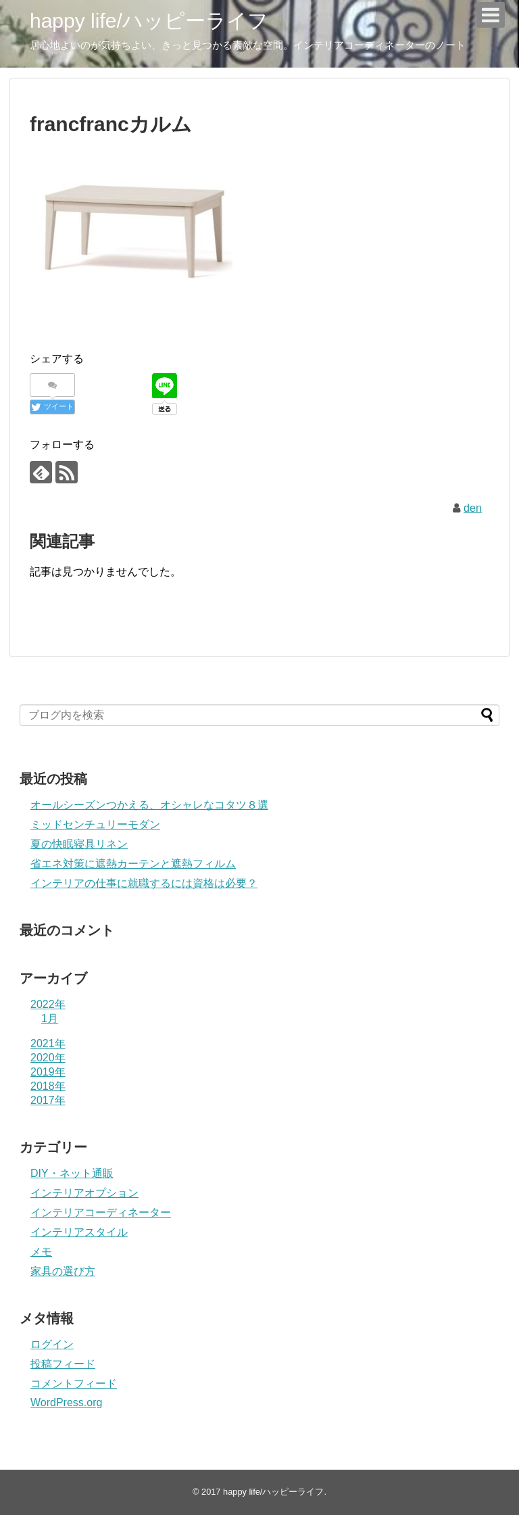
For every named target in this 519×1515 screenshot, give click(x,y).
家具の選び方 (62, 1271)
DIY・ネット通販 (72, 1173)
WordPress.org (66, 1402)
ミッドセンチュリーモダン (95, 824)
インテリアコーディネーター (100, 1212)
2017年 (48, 1100)
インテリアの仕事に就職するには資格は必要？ (143, 883)
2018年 (48, 1086)
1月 (49, 1018)
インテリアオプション (84, 1193)
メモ (41, 1251)
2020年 (48, 1057)
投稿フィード (62, 1364)
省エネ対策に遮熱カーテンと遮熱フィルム (133, 863)
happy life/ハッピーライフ (149, 20)
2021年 (48, 1043)
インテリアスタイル (79, 1232)
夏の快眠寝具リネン (79, 844)
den (473, 508)
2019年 (48, 1072)
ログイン (52, 1344)
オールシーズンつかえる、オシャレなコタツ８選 (149, 805)
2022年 (48, 1004)
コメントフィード (73, 1383)
